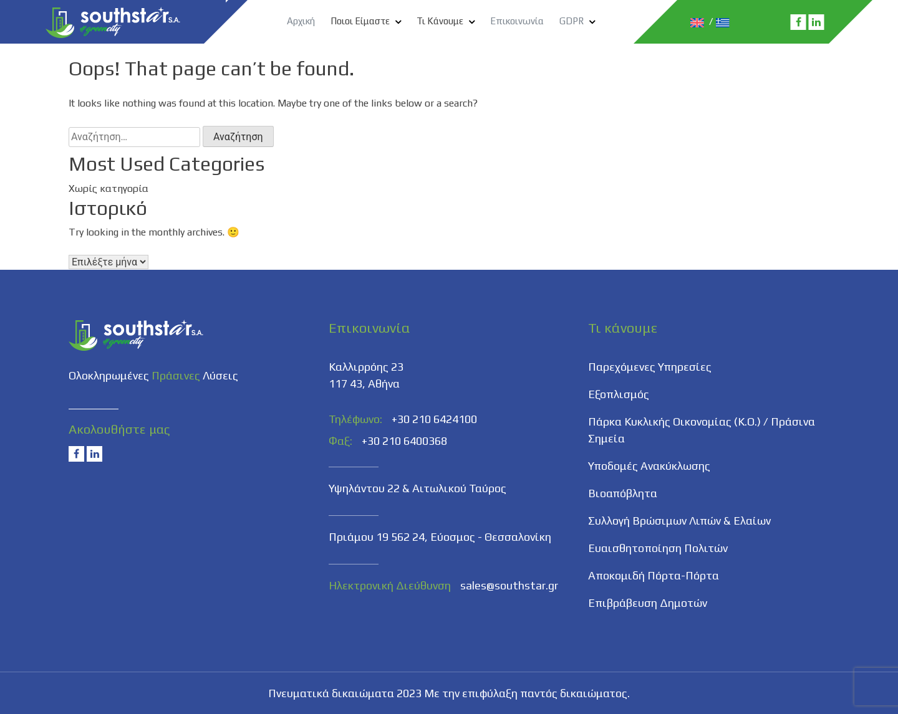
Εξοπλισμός (618, 394)
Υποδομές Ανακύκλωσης (649, 465)
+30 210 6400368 (404, 440)
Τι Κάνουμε (440, 21)
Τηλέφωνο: (355, 419)
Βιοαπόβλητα (622, 493)
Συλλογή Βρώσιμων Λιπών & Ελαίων (679, 520)
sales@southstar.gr (509, 585)
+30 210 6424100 (434, 419)
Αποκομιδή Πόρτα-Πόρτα (653, 575)
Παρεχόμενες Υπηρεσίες (650, 366)
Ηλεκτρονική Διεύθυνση (390, 585)
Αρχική (301, 21)
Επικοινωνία (517, 21)
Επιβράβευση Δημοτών (647, 602)
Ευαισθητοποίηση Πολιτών (658, 548)
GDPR (571, 21)
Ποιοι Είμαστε (360, 21)
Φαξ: (340, 440)
